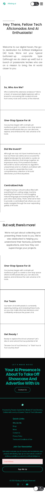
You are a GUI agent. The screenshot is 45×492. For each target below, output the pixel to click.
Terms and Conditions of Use (22, 439)
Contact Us (16, 433)
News (15, 429)
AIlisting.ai (12, 4)
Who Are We (17, 423)
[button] (35, 4)
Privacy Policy (17, 436)
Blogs (15, 426)
